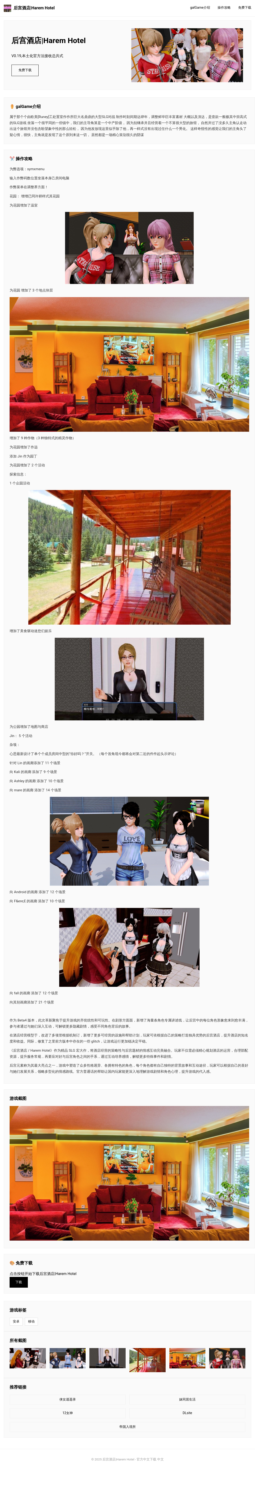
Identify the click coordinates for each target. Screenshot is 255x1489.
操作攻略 (224, 8)
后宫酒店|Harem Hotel (29, 8)
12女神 (67, 1413)
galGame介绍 (200, 8)
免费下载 (244, 8)
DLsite (187, 1413)
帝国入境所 (127, 1427)
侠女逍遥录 (67, 1399)
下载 (18, 1282)
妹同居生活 (187, 1399)
